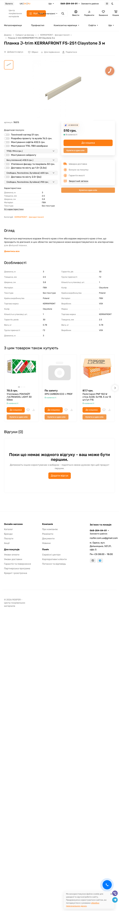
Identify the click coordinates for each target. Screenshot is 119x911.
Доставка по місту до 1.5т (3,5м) (28, 167)
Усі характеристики (14, 209)
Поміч (45, 549)
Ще (50, 3)
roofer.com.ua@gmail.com (102, 538)
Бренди (8, 534)
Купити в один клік (75, 150)
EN (25, 3)
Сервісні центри (51, 554)
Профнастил (37, 25)
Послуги (8, 538)
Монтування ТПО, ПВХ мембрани (29, 146)
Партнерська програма (17, 568)
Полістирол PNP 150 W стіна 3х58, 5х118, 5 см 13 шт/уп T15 (97, 397)
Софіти (92, 25)
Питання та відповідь (54, 563)
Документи (48, 538)
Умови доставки (13, 559)
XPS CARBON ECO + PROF (59, 394)
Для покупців (12, 549)
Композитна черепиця (65, 25)
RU (29, 3)
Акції (7, 543)
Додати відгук (59, 475)
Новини (46, 543)
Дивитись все (12, 251)
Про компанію (50, 529)
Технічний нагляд (25, 134)
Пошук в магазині (46, 13)
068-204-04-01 (69, 3)
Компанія (47, 524)
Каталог (8, 529)
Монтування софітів (28, 142)
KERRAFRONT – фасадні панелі (29, 217)
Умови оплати (11, 554)
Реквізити (47, 534)
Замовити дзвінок (90, 3)
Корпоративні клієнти (54, 559)
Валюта (9, 3)
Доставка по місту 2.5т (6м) (26, 176)
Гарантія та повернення (17, 563)
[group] (62, 90)
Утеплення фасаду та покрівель (33, 164)
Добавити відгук (15, 52)
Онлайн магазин (13, 524)
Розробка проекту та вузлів (31, 138)
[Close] (111, 893)
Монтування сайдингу (23, 155)
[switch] (7, 135)
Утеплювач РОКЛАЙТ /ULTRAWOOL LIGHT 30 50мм (19, 397)
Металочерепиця (13, 25)
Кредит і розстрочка (15, 573)
